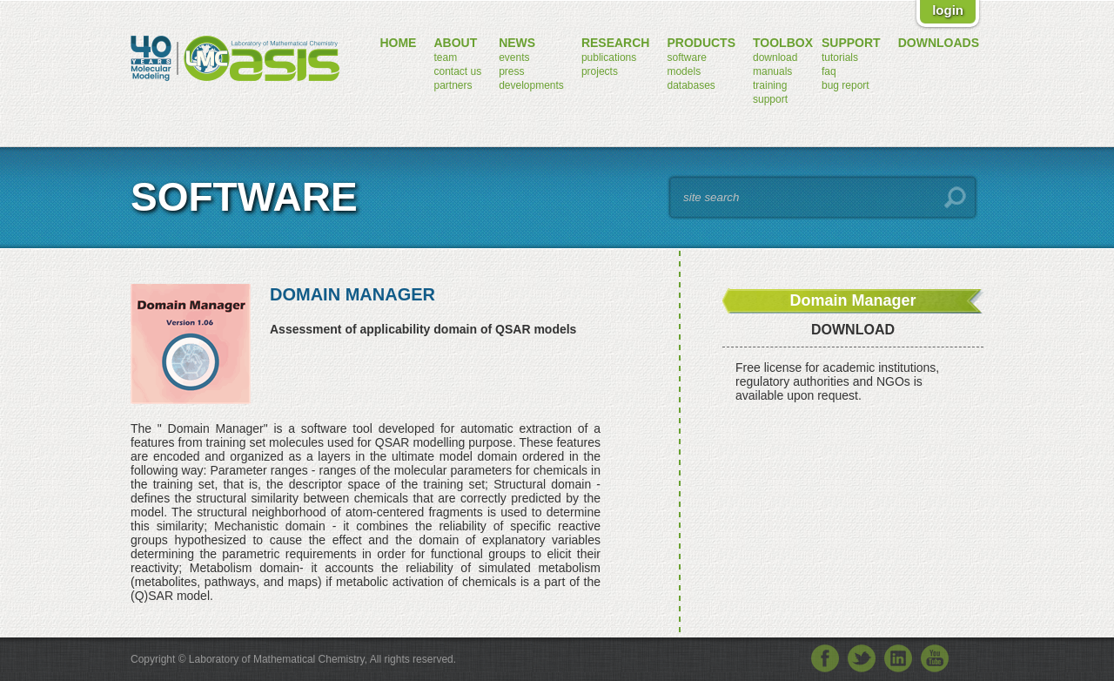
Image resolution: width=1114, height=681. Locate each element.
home (397, 43)
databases (691, 85)
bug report (845, 85)
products (701, 43)
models (684, 71)
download (775, 57)
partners (452, 85)
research (615, 43)
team (445, 57)
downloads (938, 43)
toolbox (783, 43)
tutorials (840, 57)
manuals (772, 71)
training (770, 85)
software (686, 57)
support (770, 99)
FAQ (829, 71)
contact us (457, 71)
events (514, 57)
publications (608, 57)
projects (599, 71)
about (455, 43)
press (511, 71)
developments (531, 85)
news (517, 43)
